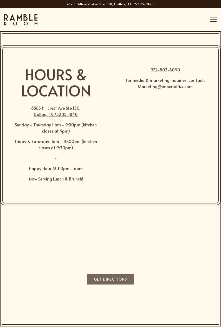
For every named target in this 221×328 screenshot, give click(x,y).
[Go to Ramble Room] (110, 4)
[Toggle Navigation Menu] (213, 19)
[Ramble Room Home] (21, 18)
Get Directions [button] (110, 279)
